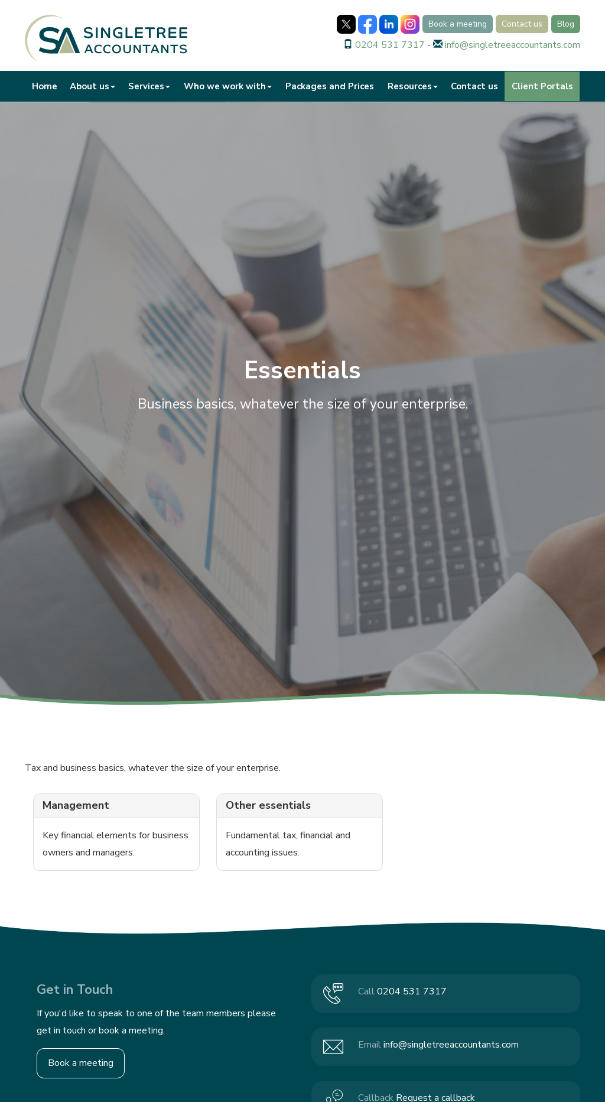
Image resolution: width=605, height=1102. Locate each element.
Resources (413, 86)
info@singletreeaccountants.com (512, 44)
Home (44, 86)
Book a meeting (457, 24)
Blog (565, 24)
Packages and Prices (329, 86)
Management (76, 805)
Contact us (522, 24)
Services (149, 86)
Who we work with (228, 86)
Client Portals (542, 86)
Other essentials (268, 805)
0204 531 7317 (390, 44)
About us (92, 86)
